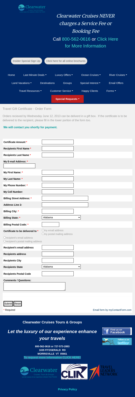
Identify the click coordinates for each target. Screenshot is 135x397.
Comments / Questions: (17, 280)
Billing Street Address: (18, 198)
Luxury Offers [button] (63, 74)
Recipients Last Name (17, 155)
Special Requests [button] (66, 98)
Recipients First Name (17, 148)
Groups (67, 82)
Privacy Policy (67, 389)
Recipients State (13, 267)
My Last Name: (13, 178)
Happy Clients (90, 90)
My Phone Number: (16, 185)
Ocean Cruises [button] (90, 74)
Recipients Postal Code (17, 273)
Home (11, 74)
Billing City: (11, 211)
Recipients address (15, 254)
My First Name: (13, 172)
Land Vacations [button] (21, 82)
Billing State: (12, 217)
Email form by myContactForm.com (112, 310)
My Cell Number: (13, 191)
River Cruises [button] (117, 74)
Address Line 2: (13, 204)
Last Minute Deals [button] (33, 74)
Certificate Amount (15, 142)
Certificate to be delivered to (21, 231)
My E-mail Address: (16, 161)
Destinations (47, 82)
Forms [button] (110, 90)
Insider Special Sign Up (26, 60)
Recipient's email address (19, 247)
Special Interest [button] (89, 82)
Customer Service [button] (60, 90)
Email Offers (116, 82)
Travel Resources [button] (29, 90)
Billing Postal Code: (16, 224)
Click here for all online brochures (65, 60)
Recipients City (12, 260)
